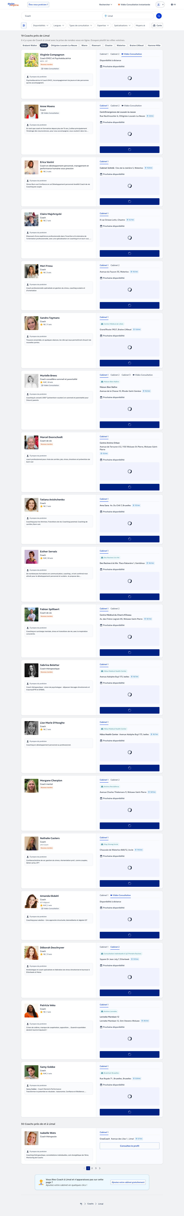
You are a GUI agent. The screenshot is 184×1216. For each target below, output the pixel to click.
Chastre (108, 45)
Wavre (84, 45)
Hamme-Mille (154, 45)
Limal (43, 45)
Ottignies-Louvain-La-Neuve (64, 45)
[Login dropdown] (160, 4)
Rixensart (96, 45)
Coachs (90, 1204)
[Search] (159, 16)
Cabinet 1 (104, 54)
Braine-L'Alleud (137, 45)
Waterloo (121, 45)
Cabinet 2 (114, 54)
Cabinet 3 (126, 375)
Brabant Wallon (30, 45)
